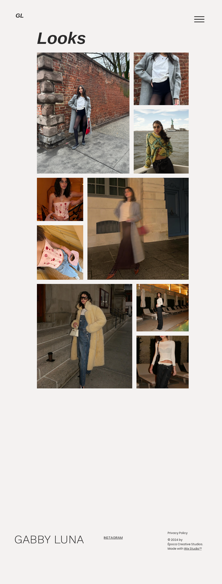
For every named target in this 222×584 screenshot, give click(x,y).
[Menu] (199, 19)
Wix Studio (193, 548)
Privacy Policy (178, 533)
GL (19, 15)
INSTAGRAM (113, 537)
